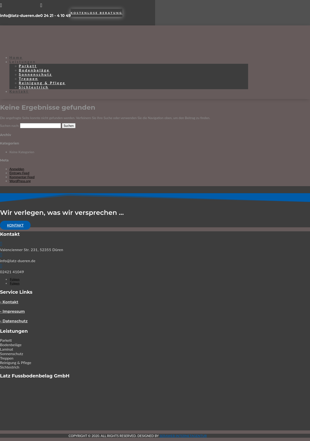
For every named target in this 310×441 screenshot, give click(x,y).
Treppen (28, 78)
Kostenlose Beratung (96, 13)
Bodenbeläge (34, 70)
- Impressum (12, 311)
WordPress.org (20, 181)
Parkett (28, 66)
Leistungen (22, 62)
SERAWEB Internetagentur (183, 436)
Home (16, 57)
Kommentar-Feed (22, 177)
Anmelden (16, 169)
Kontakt (19, 91)
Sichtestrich (33, 87)
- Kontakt (9, 302)
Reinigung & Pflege (42, 83)
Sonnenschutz (35, 74)
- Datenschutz (14, 321)
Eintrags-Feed (19, 173)
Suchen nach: (9, 126)
